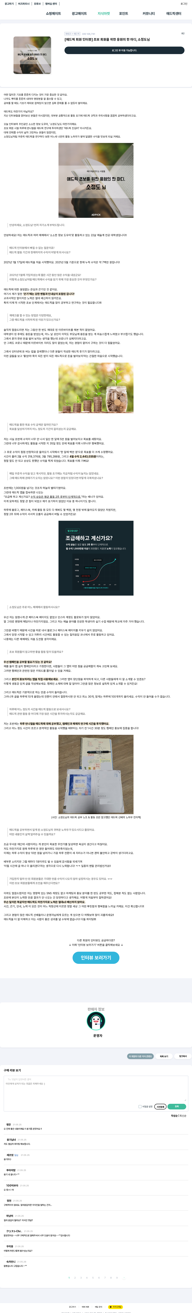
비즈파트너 (23, 3)
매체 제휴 (85, 1307)
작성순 (174, 1115)
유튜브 (37, 3)
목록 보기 (164, 1056)
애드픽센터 (173, 13)
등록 (177, 1106)
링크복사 (183, 1056)
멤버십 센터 (51, 3)
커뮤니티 (149, 13)
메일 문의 (98, 1307)
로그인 (184, 3)
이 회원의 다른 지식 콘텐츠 (140, 1056)
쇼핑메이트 (53, 13)
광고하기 (9, 3)
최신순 (183, 1115)
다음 (124, 1278)
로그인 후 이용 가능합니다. (124, 50)
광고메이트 (79, 13)
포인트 (123, 13)
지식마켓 (104, 13)
